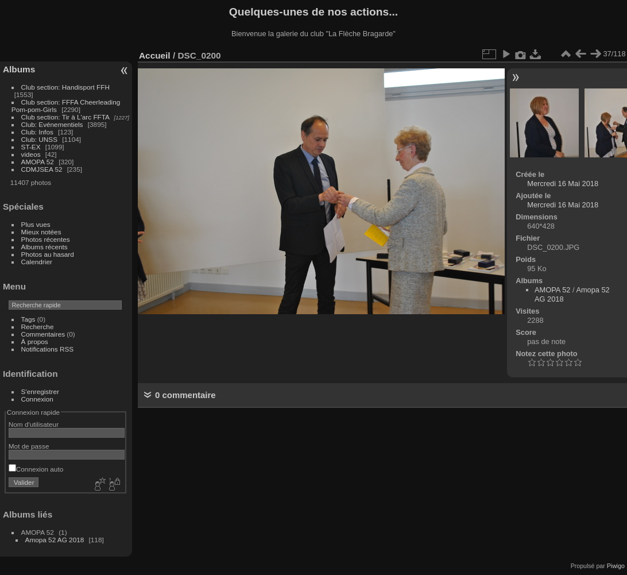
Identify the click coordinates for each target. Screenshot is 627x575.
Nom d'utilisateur (34, 424)
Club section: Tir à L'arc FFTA (65, 117)
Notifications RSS (47, 349)
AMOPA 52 (37, 161)
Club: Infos (37, 132)
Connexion (37, 399)
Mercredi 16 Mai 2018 (562, 183)
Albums (19, 69)
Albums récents (44, 246)
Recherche (37, 326)
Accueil (155, 55)
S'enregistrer (40, 391)
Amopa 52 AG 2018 (54, 539)
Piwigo (616, 565)
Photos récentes (45, 239)
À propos (34, 341)
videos (31, 154)
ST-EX (31, 146)
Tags (28, 319)
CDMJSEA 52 (42, 169)
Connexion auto (36, 469)
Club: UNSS (39, 139)
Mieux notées (41, 232)
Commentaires (43, 334)
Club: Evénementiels (52, 124)
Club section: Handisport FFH (65, 87)
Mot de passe (29, 446)
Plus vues (36, 224)
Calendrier (36, 261)
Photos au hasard (47, 254)
